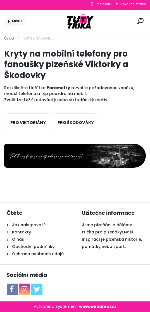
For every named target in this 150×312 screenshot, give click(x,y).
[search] (140, 21)
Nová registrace (133, 4)
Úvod (9, 38)
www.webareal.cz (97, 306)
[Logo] (80, 21)
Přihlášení (103, 4)
